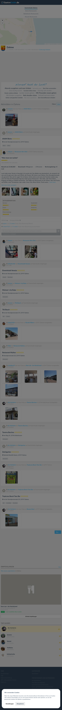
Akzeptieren (20, 704)
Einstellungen (10, 704)
